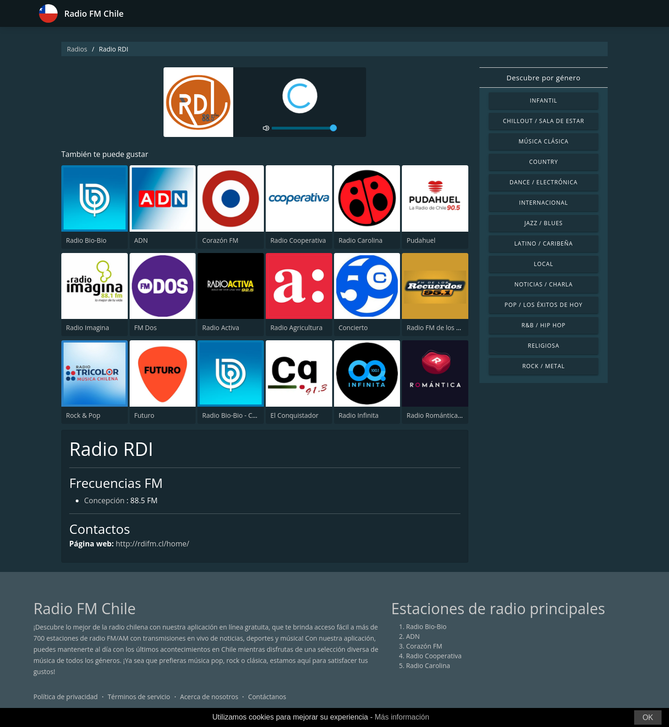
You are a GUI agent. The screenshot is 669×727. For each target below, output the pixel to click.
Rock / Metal (543, 366)
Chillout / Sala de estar (543, 121)
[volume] (304, 128)
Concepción (104, 500)
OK (648, 717)
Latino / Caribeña (543, 243)
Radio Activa (220, 327)
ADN (141, 240)
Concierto (353, 327)
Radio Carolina (361, 240)
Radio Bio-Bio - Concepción (242, 415)
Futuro (144, 415)
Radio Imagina (87, 327)
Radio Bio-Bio (86, 240)
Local (543, 264)
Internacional (543, 203)
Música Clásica (543, 141)
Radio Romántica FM (437, 415)
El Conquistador (294, 415)
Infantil (543, 100)
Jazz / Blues (544, 223)
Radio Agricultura (296, 327)
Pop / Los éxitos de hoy (544, 305)
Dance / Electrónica (543, 182)
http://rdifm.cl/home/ (152, 544)
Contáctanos (267, 696)
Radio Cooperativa (298, 240)
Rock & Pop (83, 415)
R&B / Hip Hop (544, 325)
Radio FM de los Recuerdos (447, 327)
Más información (401, 717)
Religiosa (543, 346)
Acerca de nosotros (209, 696)
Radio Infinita (359, 415)
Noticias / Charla (543, 284)
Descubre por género (543, 77)
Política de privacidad (65, 696)
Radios (77, 49)
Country (543, 162)
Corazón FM (220, 240)
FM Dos (145, 327)
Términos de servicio (139, 696)
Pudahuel (421, 240)
